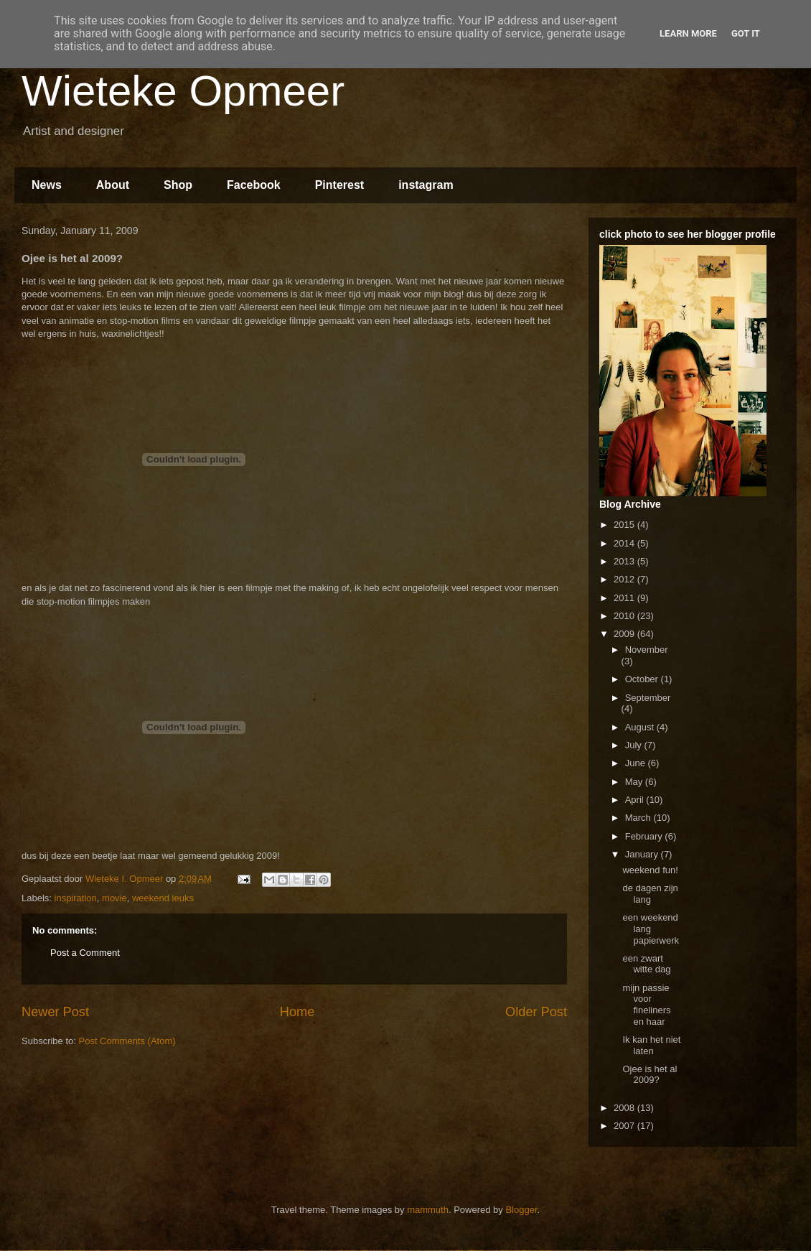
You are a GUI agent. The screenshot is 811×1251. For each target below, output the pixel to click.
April (636, 799)
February (645, 836)
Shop (178, 185)
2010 (625, 615)
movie (114, 898)
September (648, 697)
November (646, 649)
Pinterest (339, 185)
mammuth (428, 1209)
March (639, 817)
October (643, 679)
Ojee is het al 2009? (649, 1075)
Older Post (536, 1012)
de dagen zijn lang (650, 894)
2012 (625, 579)
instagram (425, 185)
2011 (625, 597)
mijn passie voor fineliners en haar (646, 1004)
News (47, 185)
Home (297, 1012)
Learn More (688, 33)
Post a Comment (85, 952)
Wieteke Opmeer (183, 91)
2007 (625, 1125)
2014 (625, 543)
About (112, 185)
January (643, 854)
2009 (625, 633)
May (635, 781)
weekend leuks (163, 898)
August (641, 727)
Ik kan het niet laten (651, 1045)
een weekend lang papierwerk (650, 928)
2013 (625, 561)
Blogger (521, 1209)
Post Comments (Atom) (127, 1041)
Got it (745, 33)
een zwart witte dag (646, 964)
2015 (625, 524)
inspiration (76, 898)
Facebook (254, 185)
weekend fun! (650, 870)
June (636, 763)
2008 (625, 1107)
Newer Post (55, 1012)
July (634, 745)
